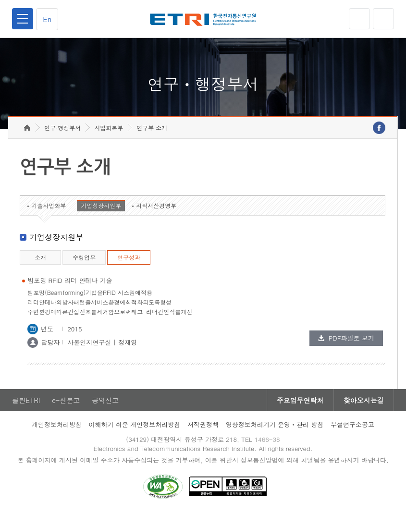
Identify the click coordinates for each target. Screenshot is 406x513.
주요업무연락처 (300, 400)
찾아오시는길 (364, 400)
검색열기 (383, 18)
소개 (40, 257)
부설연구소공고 (352, 424)
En (47, 19)
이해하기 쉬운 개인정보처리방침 (135, 424)
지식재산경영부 (156, 205)
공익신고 (105, 400)
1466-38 (267, 439)
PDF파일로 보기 (351, 337)
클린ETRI (26, 400)
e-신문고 (66, 400)
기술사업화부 (48, 205)
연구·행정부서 (62, 127)
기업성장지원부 (101, 205)
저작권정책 (203, 424)
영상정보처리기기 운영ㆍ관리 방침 (275, 424)
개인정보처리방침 (57, 424)
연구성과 (128, 257)
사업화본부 (108, 127)
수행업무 (84, 257)
